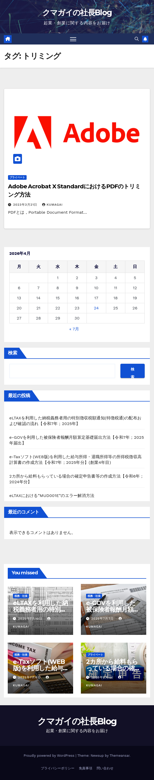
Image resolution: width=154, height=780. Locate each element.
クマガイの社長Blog (77, 12)
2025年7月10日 (31, 618)
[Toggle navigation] (73, 39)
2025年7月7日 (103, 618)
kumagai (52, 204)
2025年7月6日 (30, 677)
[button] (137, 38)
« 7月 (74, 328)
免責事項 (85, 768)
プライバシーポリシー (57, 768)
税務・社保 (20, 596)
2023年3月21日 (25, 204)
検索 (12, 353)
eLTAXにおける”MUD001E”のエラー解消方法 (51, 495)
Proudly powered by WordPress (49, 755)
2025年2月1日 (102, 677)
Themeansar (119, 755)
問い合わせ (105, 768)
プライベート (17, 177)
